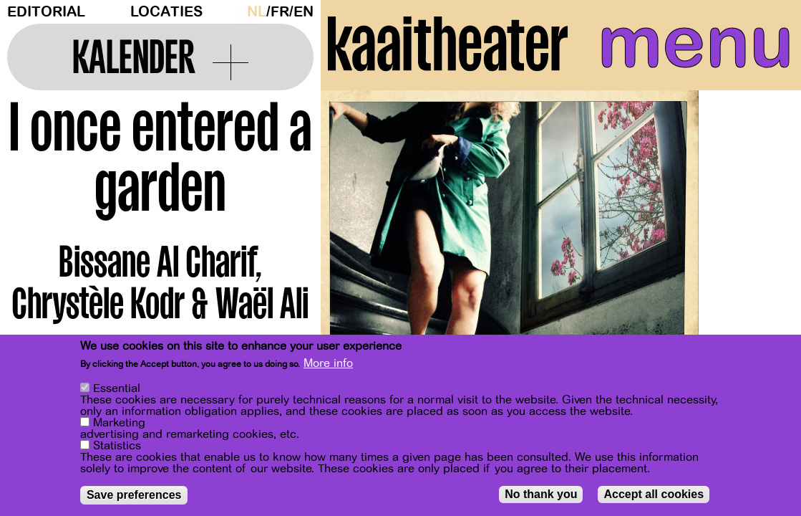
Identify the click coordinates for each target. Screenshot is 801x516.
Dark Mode (237, 11)
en (303, 12)
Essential (116, 389)
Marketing (119, 423)
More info (328, 364)
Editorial (46, 12)
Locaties (166, 12)
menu (696, 43)
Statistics (117, 446)
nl (256, 12)
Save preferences (134, 495)
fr (280, 12)
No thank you (541, 495)
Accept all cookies (653, 495)
